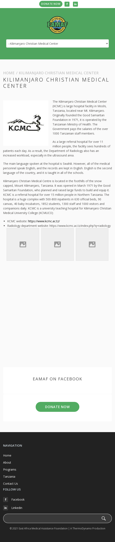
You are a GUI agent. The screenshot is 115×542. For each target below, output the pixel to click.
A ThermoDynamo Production (87, 528)
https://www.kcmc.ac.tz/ (44, 221)
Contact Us (10, 484)
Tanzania (9, 476)
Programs (9, 469)
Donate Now (50, 4)
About (7, 462)
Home (9, 72)
